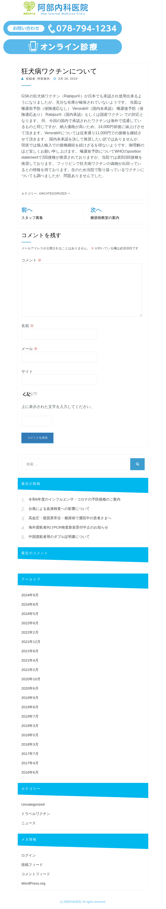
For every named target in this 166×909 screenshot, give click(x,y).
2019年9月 (30, 698)
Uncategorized (53, 193)
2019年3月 (30, 726)
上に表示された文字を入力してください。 (57, 407)
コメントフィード (35, 874)
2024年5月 (30, 614)
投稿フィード (32, 865)
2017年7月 (30, 754)
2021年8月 (30, 651)
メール (29, 349)
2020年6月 (30, 688)
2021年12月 (31, 642)
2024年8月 (30, 604)
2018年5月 (30, 735)
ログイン (28, 855)
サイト (27, 371)
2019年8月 (30, 707)
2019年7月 (30, 716)
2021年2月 (30, 670)
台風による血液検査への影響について (59, 509)
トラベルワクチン (35, 814)
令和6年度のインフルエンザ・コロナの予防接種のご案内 (74, 499)
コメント (31, 260)
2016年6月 (30, 772)
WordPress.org (33, 883)
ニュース (28, 823)
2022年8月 (30, 623)
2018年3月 (30, 744)
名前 (27, 326)
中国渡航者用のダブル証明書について (59, 537)
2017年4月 (30, 763)
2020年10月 (31, 679)
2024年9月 (30, 595)
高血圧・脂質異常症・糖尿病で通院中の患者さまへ (70, 518)
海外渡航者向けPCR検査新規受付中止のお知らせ (68, 527)
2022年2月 (30, 632)
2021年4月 (30, 660)
